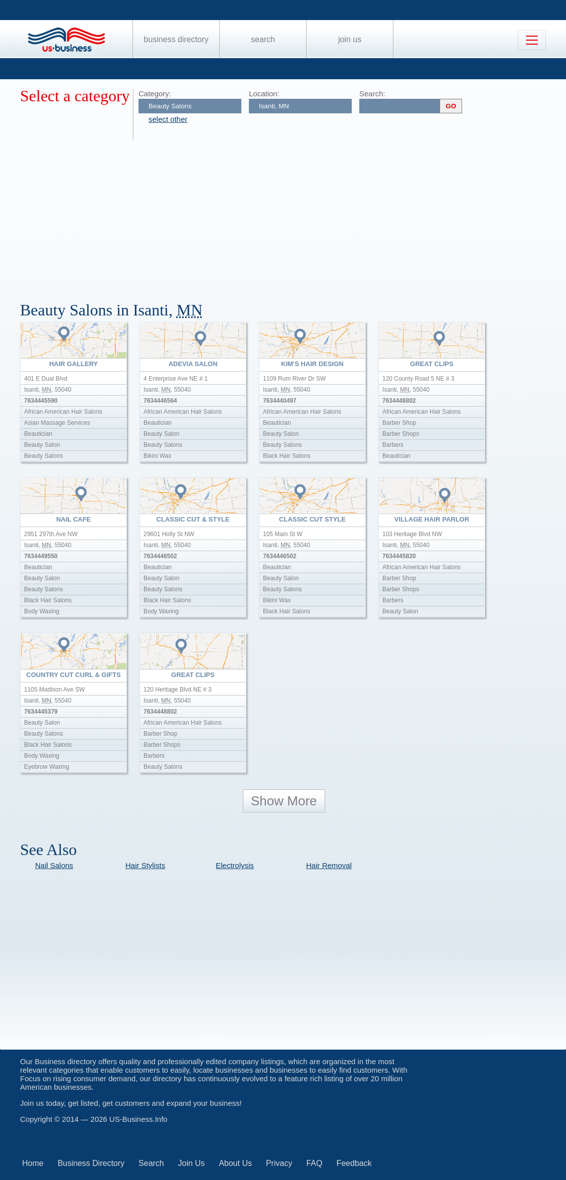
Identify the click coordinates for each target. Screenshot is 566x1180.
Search (263, 39)
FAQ (314, 1163)
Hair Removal (329, 865)
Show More (284, 800)
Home (33, 1163)
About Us (235, 1163)
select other (168, 119)
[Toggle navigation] (532, 40)
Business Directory (176, 39)
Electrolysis (235, 865)
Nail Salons (54, 865)
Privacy (279, 1163)
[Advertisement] (293, 214)
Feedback (353, 1163)
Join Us (349, 39)
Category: (154, 93)
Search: (372, 93)
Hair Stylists (145, 865)
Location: (264, 93)
